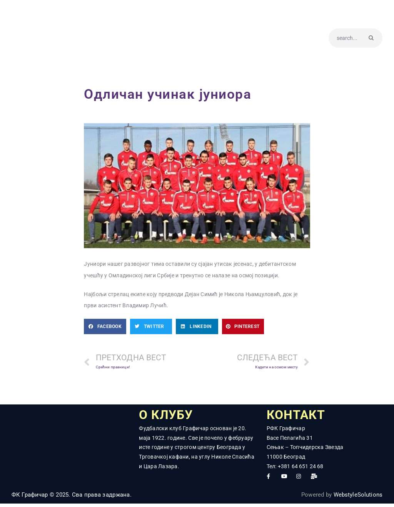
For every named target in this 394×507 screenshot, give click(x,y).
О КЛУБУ (172, 416)
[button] (105, 326)
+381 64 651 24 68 (301, 469)
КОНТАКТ (302, 416)
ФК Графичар (30, 497)
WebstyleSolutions (357, 497)
